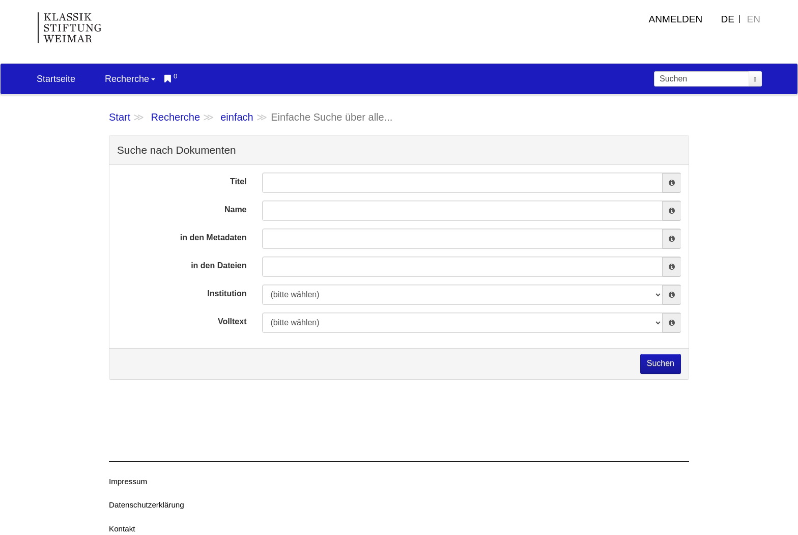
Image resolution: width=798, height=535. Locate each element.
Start (119, 117)
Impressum (128, 481)
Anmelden (676, 19)
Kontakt (122, 528)
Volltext (232, 321)
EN (753, 19)
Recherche (130, 79)
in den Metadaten (213, 237)
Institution (226, 293)
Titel (238, 181)
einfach (236, 117)
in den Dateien (218, 265)
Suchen (660, 363)
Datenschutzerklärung (146, 504)
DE (727, 19)
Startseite (56, 79)
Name (235, 209)
